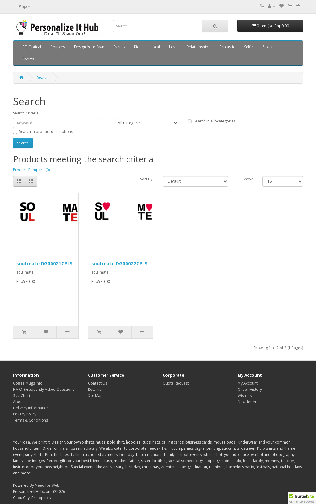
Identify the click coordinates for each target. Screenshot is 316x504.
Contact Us (97, 383)
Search (43, 77)
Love (173, 46)
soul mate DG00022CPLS (119, 263)
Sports (28, 59)
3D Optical (32, 46)
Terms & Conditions (30, 420)
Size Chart (21, 395)
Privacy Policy (24, 414)
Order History (250, 389)
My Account (248, 383)
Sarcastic (227, 46)
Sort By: (146, 179)
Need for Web (47, 485)
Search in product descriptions (43, 131)
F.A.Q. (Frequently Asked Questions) (44, 389)
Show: (248, 179)
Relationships (198, 46)
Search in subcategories (211, 121)
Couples (57, 46)
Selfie (248, 46)
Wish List (245, 395)
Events (119, 46)
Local (155, 46)
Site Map (95, 395)
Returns (94, 389)
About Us (21, 401)
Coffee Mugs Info (28, 383)
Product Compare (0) (31, 169)
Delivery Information (31, 408)
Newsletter (247, 401)
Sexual (268, 46)
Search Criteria (26, 113)
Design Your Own (89, 46)
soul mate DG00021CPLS (44, 263)
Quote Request (176, 383)
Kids (137, 46)
